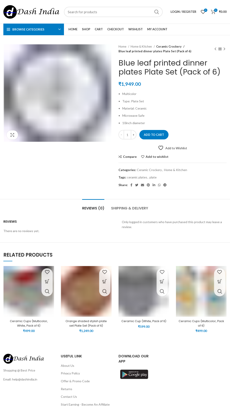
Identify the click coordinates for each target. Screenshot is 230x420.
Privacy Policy (70, 378)
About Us (67, 370)
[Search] (113, 12)
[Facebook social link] (131, 185)
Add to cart (154, 134)
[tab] (93, 206)
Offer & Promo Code (75, 385)
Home (122, 46)
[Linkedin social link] (154, 185)
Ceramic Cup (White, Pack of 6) (144, 323)
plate (153, 177)
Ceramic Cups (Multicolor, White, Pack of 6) (28, 323)
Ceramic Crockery (168, 46)
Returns (66, 393)
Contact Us (69, 401)
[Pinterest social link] (148, 185)
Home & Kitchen (142, 46)
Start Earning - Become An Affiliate (85, 409)
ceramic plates (137, 177)
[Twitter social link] (137, 185)
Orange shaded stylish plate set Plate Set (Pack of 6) (86, 323)
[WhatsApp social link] (159, 185)
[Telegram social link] (165, 185)
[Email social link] (142, 185)
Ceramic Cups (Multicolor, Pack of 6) (201, 323)
